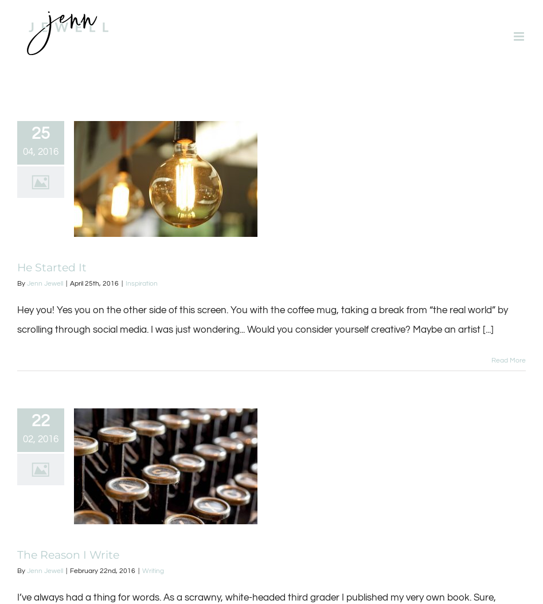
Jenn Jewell (45, 283)
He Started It (52, 267)
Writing (153, 571)
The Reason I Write (68, 555)
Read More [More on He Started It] (508, 360)
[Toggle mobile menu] (520, 36)
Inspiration (142, 283)
